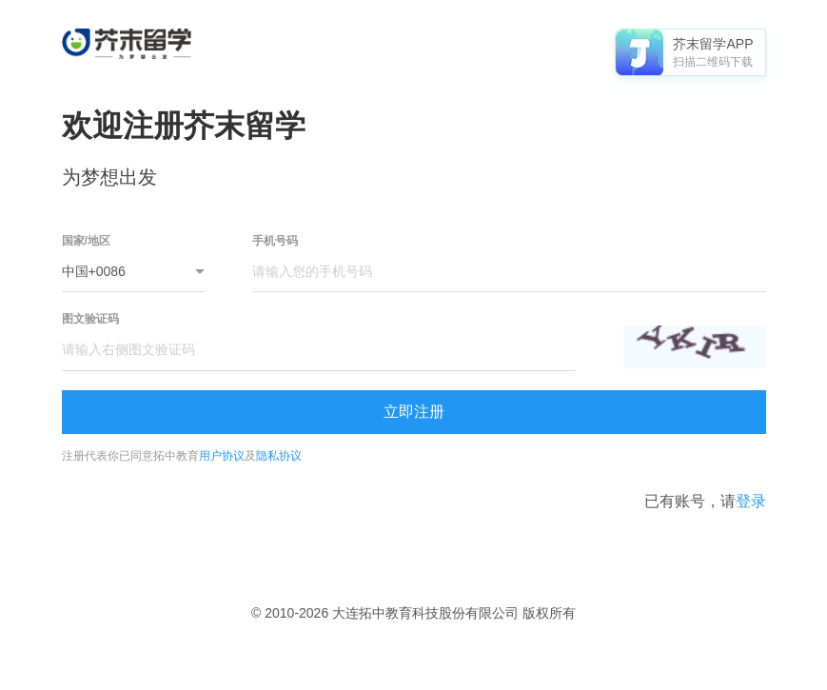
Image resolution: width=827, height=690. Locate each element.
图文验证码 (90, 318)
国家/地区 (86, 240)
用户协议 (222, 456)
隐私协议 (279, 456)
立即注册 (414, 412)
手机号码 (275, 240)
